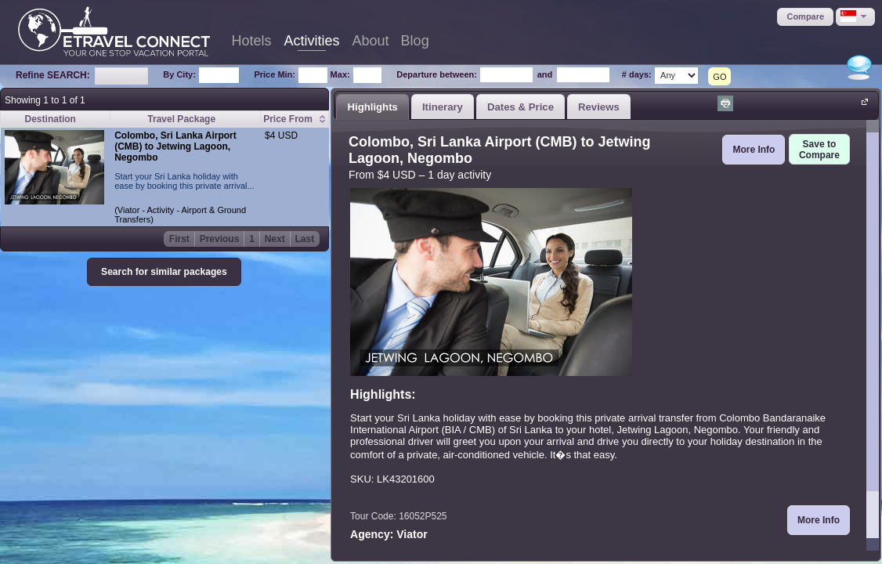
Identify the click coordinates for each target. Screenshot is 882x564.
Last (305, 238)
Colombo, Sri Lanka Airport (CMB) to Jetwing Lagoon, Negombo (175, 146)
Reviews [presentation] (599, 107)
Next (275, 238)
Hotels (252, 41)
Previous (220, 238)
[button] (805, 17)
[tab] (372, 106)
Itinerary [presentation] (442, 107)
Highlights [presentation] (372, 107)
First (179, 238)
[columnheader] (295, 119)
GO (719, 76)
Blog (415, 41)
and (545, 74)
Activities (312, 41)
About (370, 41)
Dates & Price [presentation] (520, 107)
